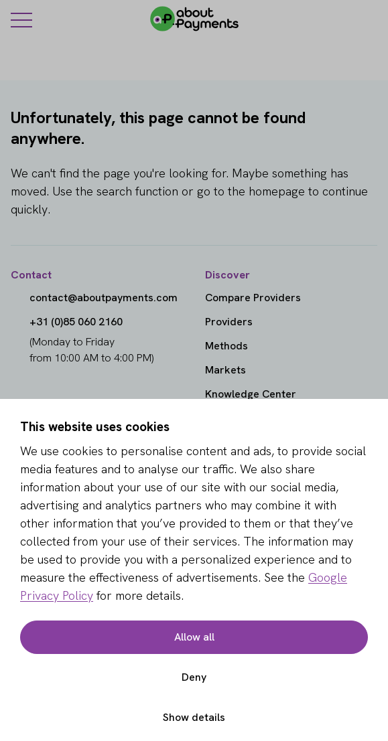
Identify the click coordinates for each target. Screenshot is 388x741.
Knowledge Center (250, 394)
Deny (194, 677)
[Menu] (21, 19)
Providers (229, 322)
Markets (225, 370)
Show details (194, 717)
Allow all (194, 637)
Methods (226, 346)
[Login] (369, 18)
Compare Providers (253, 298)
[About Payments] (194, 18)
